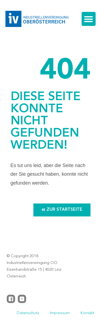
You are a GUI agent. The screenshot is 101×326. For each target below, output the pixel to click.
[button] (89, 19)
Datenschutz (28, 313)
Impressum (60, 313)
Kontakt (87, 313)
